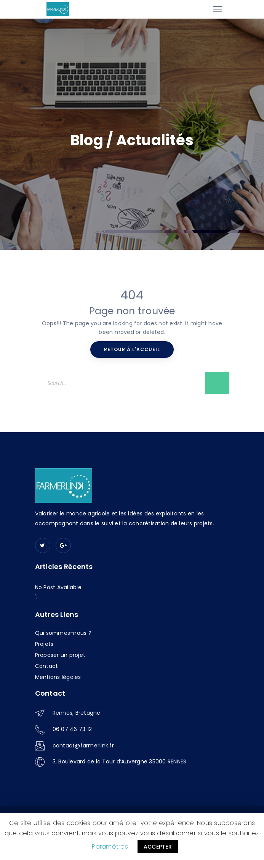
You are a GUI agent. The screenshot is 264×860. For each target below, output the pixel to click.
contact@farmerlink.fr (83, 745)
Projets (44, 644)
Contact (46, 666)
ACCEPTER (158, 846)
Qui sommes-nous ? (63, 633)
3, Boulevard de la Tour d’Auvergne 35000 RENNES (120, 761)
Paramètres (110, 846)
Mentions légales (58, 677)
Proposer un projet (60, 655)
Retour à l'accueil (132, 349)
